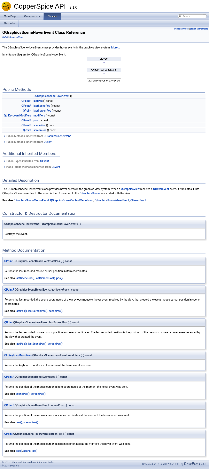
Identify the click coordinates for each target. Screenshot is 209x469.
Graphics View (16, 37)
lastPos (38, 100)
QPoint (27, 110)
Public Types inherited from (26, 161)
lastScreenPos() (45, 278)
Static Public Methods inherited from (31, 166)
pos (36, 120)
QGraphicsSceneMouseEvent (31, 200)
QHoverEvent (161, 189)
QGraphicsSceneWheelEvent (112, 200)
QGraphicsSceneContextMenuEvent (71, 200)
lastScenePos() (25, 278)
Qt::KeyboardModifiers (17, 115)
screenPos (40, 130)
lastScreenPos (42, 110)
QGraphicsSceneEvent (57, 136)
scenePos (39, 125)
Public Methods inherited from (37, 136)
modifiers (39, 115)
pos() (59, 278)
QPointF (26, 100)
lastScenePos (42, 105)
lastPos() (21, 310)
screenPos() (55, 343)
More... (115, 47)
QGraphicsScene (90, 193)
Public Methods (181, 29)
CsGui (5, 37)
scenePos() (56, 310)
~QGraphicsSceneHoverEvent (52, 96)
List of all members (199, 29)
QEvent (48, 141)
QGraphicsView (130, 189)
